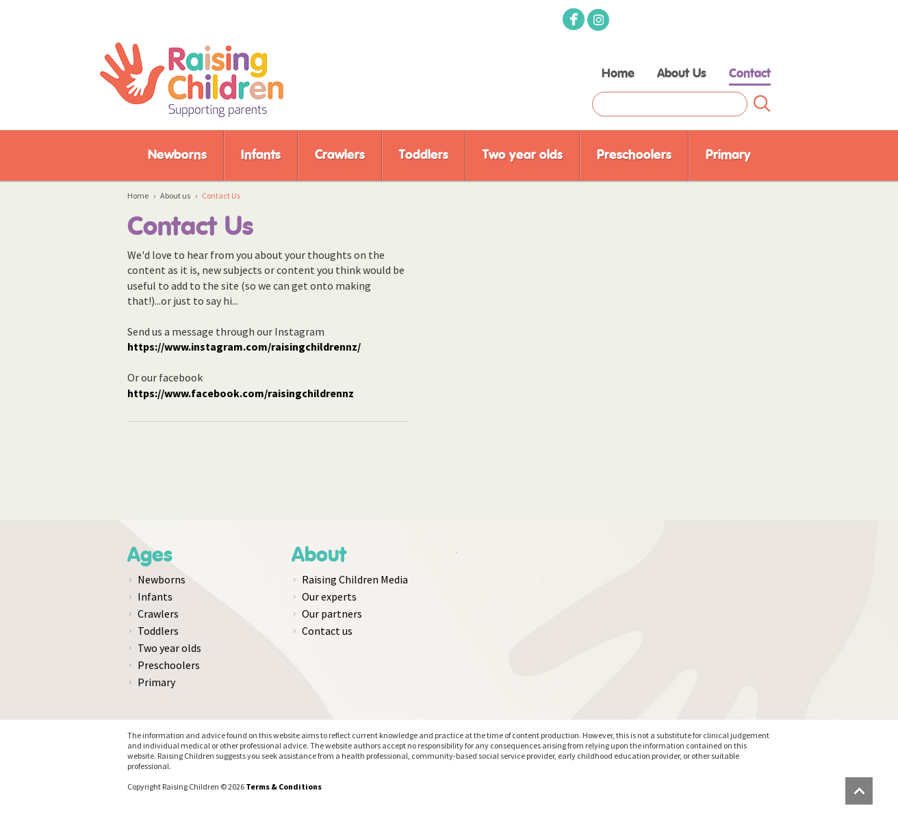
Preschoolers (634, 155)
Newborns (177, 155)
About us (175, 195)
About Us (681, 74)
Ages (149, 555)
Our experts (329, 596)
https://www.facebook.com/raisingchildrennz (240, 393)
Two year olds (523, 155)
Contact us (327, 631)
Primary (728, 155)
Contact (750, 74)
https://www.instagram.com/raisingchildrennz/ (244, 346)
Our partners (332, 613)
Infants (261, 155)
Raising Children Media (355, 579)
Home (618, 74)
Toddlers (423, 155)
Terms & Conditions (284, 786)
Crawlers (340, 155)
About (319, 555)
